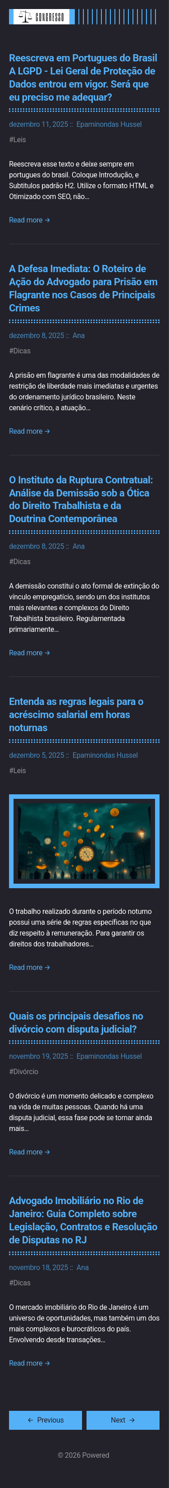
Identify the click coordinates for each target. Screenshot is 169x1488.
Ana (79, 335)
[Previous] (45, 1420)
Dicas (22, 351)
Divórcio (26, 1071)
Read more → (29, 220)
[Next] (123, 1420)
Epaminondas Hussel (109, 124)
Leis (20, 139)
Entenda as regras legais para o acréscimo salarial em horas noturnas (76, 714)
